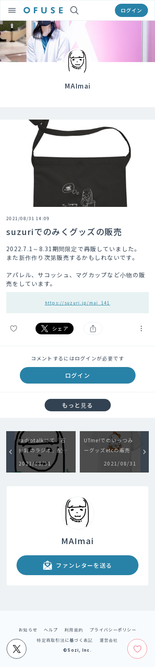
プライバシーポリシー (113, 629)
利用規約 (73, 629)
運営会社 (109, 640)
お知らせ (28, 629)
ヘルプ (51, 629)
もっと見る (77, 405)
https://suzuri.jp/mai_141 (77, 303)
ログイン (131, 10)
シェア (55, 328)
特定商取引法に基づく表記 (65, 640)
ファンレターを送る (77, 565)
